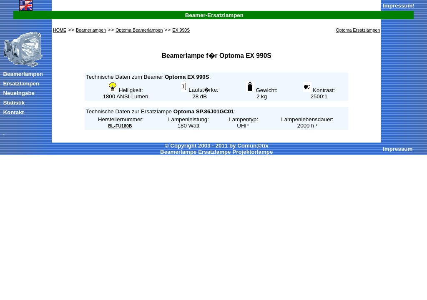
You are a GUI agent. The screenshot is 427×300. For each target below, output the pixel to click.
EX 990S (181, 30)
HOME (59, 30)
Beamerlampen (23, 74)
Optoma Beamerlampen (139, 30)
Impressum (397, 5)
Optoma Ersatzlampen (358, 30)
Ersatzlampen (21, 83)
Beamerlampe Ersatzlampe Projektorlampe (216, 152)
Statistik (14, 103)
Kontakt (13, 112)
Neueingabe (19, 93)
